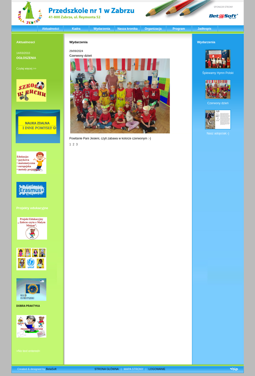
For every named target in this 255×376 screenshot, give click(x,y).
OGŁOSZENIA (26, 58)
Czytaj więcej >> (26, 68)
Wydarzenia (102, 28)
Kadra (76, 28)
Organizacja (153, 28)
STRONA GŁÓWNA (107, 369)
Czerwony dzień (80, 55)
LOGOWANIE (157, 369)
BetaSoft (51, 369)
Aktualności (50, 28)
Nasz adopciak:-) (218, 133)
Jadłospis (204, 28)
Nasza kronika (128, 28)
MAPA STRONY (133, 369)
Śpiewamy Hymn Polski (217, 73)
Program (179, 28)
